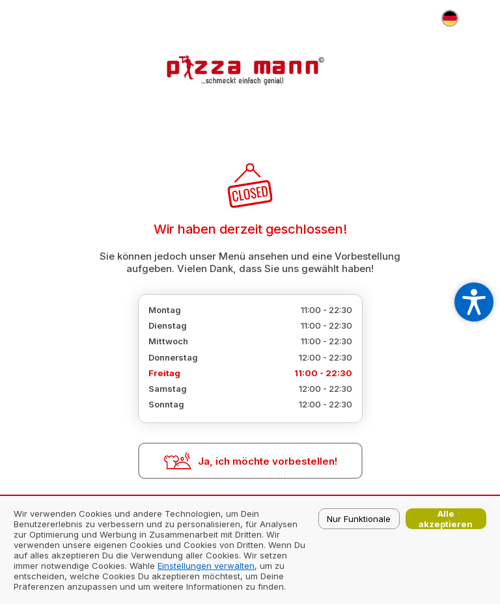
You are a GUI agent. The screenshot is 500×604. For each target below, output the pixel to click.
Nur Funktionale (359, 519)
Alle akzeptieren (446, 518)
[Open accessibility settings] (473, 302)
